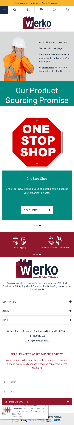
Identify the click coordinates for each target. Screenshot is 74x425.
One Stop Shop (37, 178)
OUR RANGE (9, 301)
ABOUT (6, 310)
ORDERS (7, 320)
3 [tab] (40, 226)
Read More (37, 210)
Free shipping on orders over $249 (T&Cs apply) (37, 3)
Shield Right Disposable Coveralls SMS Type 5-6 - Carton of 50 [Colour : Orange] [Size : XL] (28, 411)
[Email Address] (37, 391)
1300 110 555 (39, 335)
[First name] (37, 381)
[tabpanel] (37, 167)
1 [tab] (34, 226)
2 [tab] (37, 226)
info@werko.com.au (38, 340)
